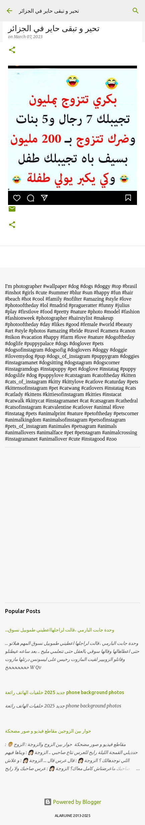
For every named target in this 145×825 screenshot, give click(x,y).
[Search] (136, 11)
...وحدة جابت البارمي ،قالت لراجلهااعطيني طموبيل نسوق (59, 629)
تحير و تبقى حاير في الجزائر (49, 11)
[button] (12, 50)
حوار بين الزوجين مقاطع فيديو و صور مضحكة (48, 731)
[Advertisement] (72, 525)
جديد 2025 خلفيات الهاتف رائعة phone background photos (64, 692)
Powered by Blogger (72, 802)
